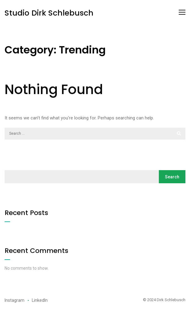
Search (172, 176)
